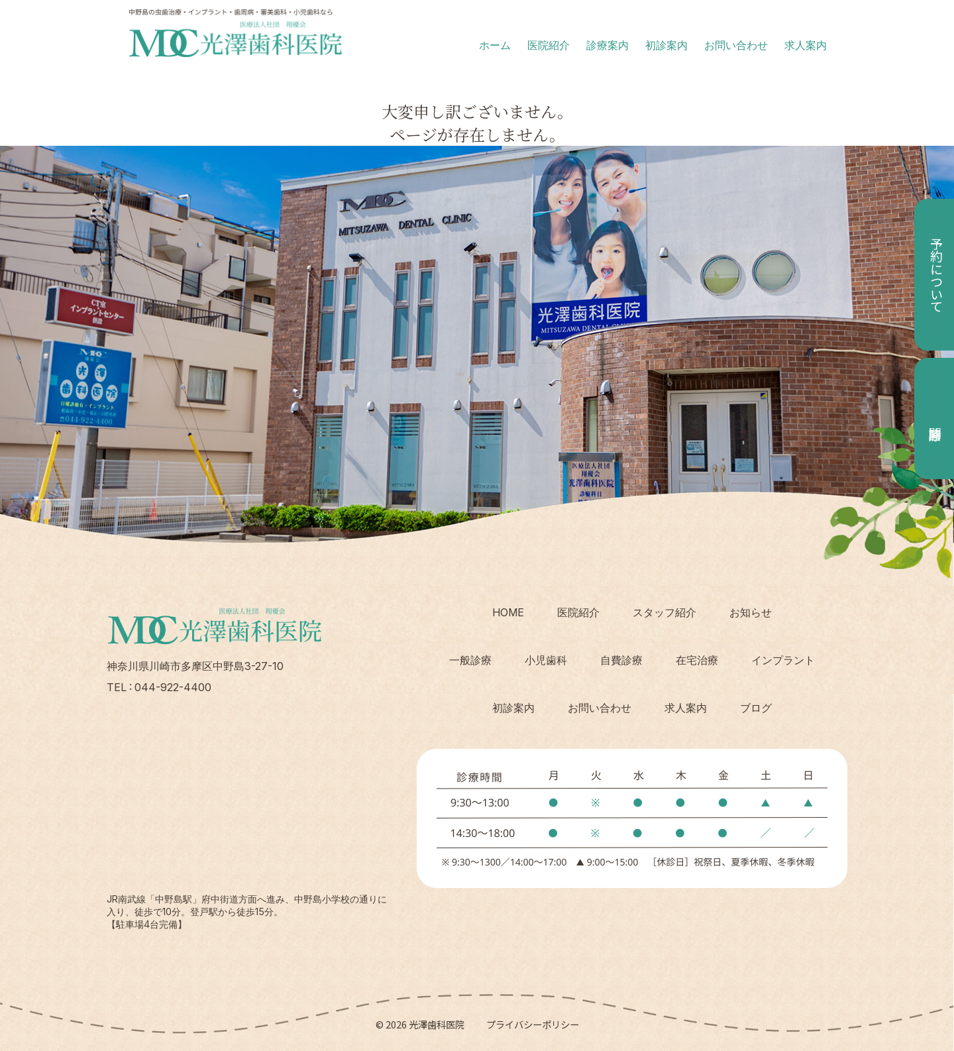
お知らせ (750, 612)
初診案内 (666, 45)
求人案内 (805, 45)
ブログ (756, 707)
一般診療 (470, 660)
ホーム (495, 45)
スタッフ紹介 (664, 612)
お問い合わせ (736, 45)
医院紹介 (548, 45)
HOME (508, 612)
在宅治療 (697, 660)
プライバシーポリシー (532, 1024)
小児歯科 (546, 660)
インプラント (783, 660)
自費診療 (621, 660)
